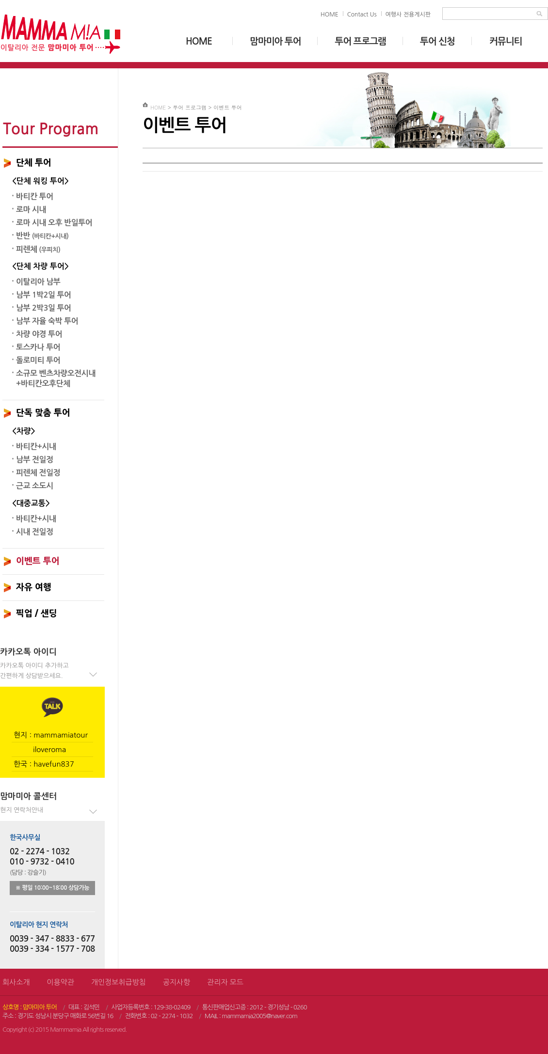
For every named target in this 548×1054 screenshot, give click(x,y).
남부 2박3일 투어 (43, 308)
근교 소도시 (34, 485)
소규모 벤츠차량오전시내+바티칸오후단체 (56, 378)
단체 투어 (33, 162)
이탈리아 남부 (38, 281)
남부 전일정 (34, 459)
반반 (42, 235)
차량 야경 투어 (39, 334)
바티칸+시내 (36, 446)
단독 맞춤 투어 (43, 413)
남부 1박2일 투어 (43, 295)
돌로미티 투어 (38, 360)
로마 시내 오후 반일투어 (54, 222)
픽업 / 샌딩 (36, 613)
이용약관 (60, 982)
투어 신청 (437, 41)
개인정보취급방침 (118, 982)
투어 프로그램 (360, 41)
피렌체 (38, 249)
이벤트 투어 (38, 561)
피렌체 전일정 (38, 472)
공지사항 (176, 982)
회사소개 (16, 982)
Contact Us (362, 14)
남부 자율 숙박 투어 (47, 321)
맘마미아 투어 (275, 41)
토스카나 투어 (38, 347)
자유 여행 (33, 587)
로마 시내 (31, 209)
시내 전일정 (34, 531)
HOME (329, 14)
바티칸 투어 (34, 196)
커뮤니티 (505, 41)
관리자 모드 (225, 982)
